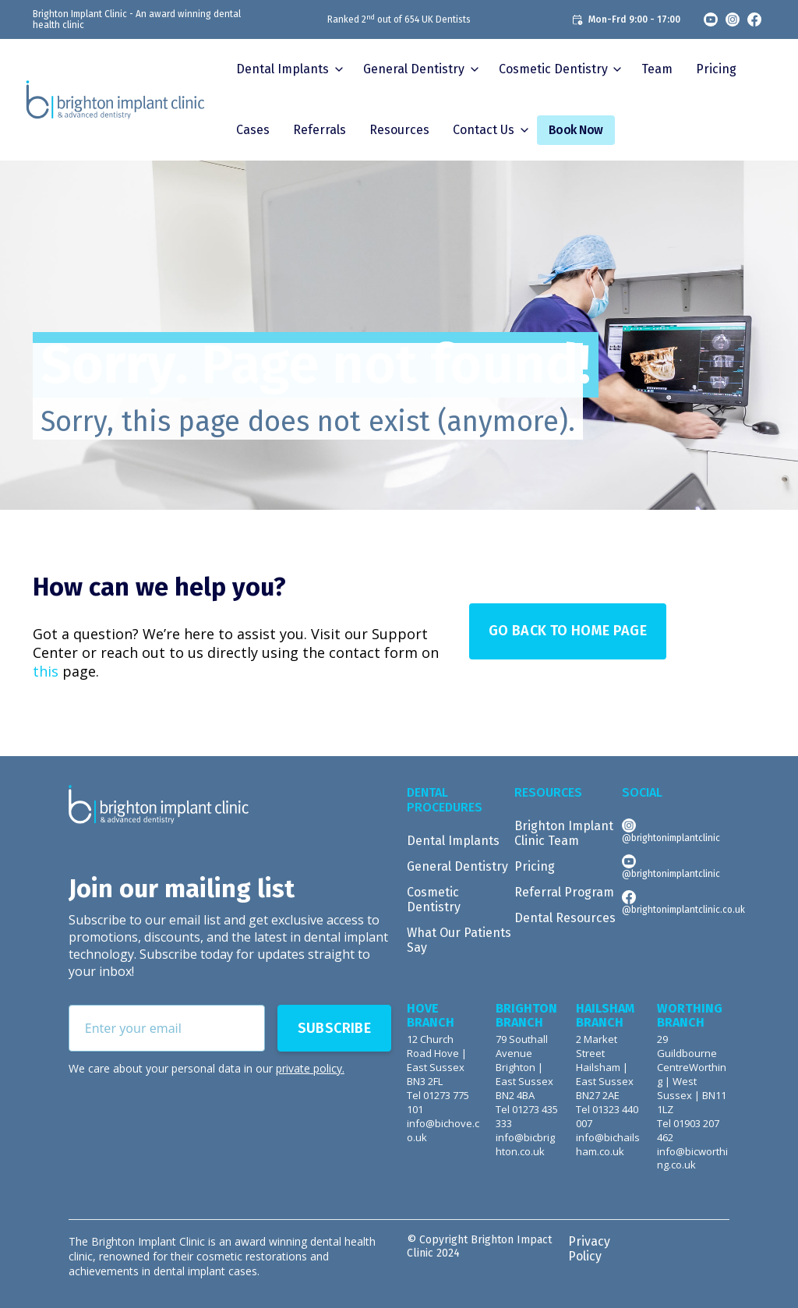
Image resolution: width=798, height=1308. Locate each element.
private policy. (310, 1068)
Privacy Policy (589, 1249)
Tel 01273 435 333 (527, 1116)
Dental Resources (565, 917)
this (45, 671)
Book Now (576, 129)
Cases (253, 129)
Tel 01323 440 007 (607, 1116)
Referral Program (564, 892)
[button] (287, 69)
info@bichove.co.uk (443, 1130)
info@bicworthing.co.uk (692, 1158)
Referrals (319, 129)
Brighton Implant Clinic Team (563, 833)
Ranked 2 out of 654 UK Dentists (399, 19)
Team (657, 69)
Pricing (716, 69)
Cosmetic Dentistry (434, 899)
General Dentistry (457, 866)
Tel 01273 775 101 (438, 1102)
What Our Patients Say (459, 940)
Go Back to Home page (568, 630)
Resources (399, 129)
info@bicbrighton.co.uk (525, 1144)
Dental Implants (282, 69)
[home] (115, 99)
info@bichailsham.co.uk (608, 1144)
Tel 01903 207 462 (688, 1130)
